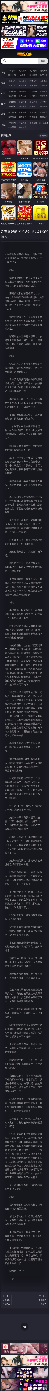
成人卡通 (33, 91)
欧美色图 (33, 102)
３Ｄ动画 (43, 81)
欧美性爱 (43, 91)
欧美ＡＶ (33, 81)
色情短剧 (22, 127)
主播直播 (33, 85)
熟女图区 (33, 106)
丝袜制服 (22, 85)
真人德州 (22, 70)
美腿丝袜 (12, 106)
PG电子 (12, 70)
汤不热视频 (43, 123)
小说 (3, 114)
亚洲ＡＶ (12, 81)
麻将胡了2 (12, 75)
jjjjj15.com (25, 54)
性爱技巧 (43, 117)
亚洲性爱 (12, 91)
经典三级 (22, 96)
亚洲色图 (22, 102)
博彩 (3, 72)
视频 (3, 82)
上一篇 (6, 1300)
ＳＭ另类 (43, 85)
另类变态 (43, 96)
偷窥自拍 (12, 102)
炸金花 (22, 75)
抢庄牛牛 (43, 75)
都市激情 (12, 112)
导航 (3, 124)
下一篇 (42, 1300)
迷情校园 (12, 117)
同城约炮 (12, 123)
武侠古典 (43, 112)
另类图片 (43, 106)
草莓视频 (33, 123)
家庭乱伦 (22, 112)
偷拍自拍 (22, 91)
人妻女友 (33, 112)
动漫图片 (43, 102)
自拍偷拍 (22, 81)
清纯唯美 (22, 106)
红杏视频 (12, 127)
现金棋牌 (33, 75)
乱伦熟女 (33, 96)
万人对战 (33, 70)
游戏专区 (43, 70)
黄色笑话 (33, 117)
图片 (3, 103)
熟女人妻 (12, 85)
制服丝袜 (12, 96)
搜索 (43, 61)
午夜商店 (22, 123)
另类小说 (22, 117)
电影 (3, 93)
